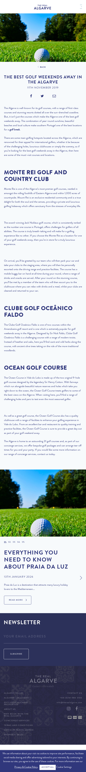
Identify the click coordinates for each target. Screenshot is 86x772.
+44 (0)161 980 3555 (71, 698)
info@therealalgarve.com (69, 703)
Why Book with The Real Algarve (16, 715)
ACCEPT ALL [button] (47, 767)
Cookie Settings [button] (64, 767)
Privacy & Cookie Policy (26, 767)
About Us (10, 709)
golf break (15, 130)
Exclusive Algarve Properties (16, 704)
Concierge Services (17, 721)
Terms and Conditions (18, 726)
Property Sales (13, 735)
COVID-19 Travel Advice (19, 730)
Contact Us (74, 693)
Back (43, 67)
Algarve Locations (16, 698)
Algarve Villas (13, 693)
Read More (16, 600)
